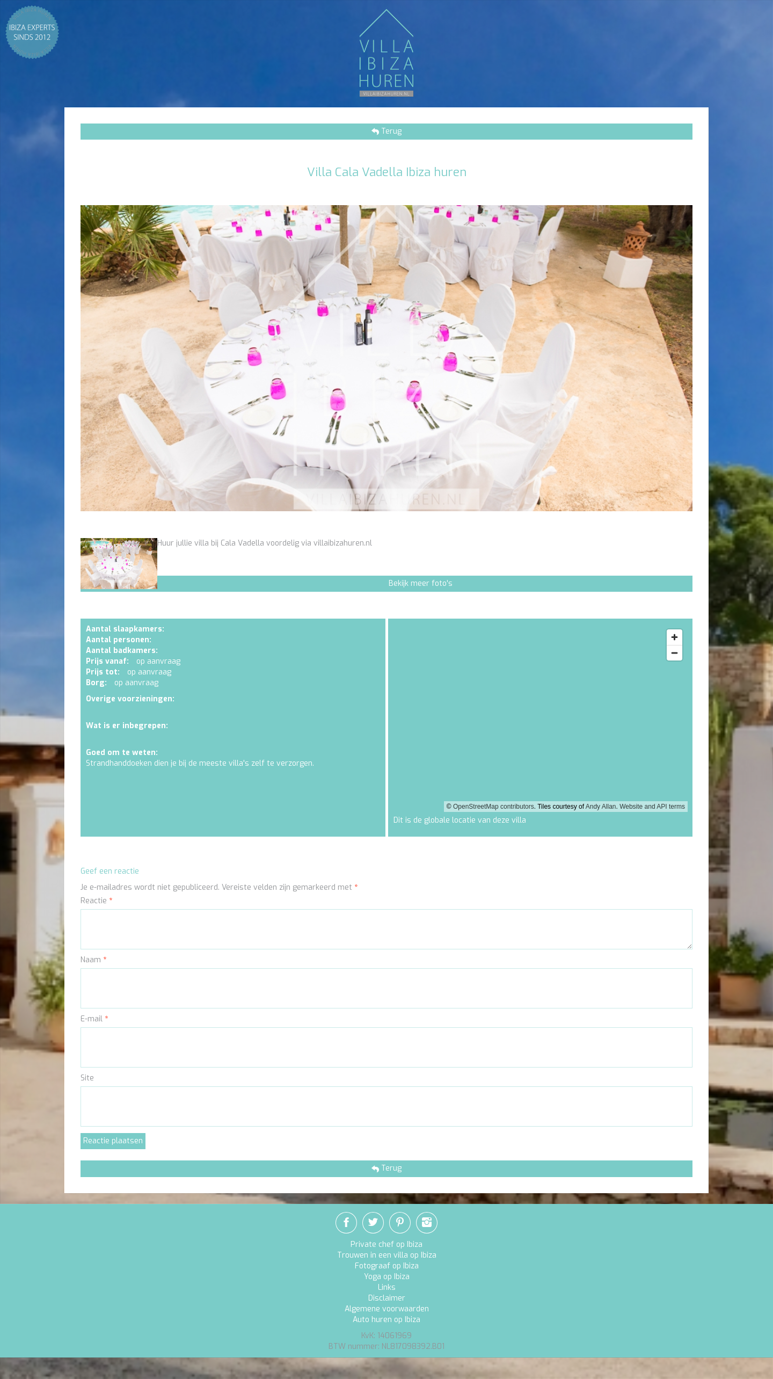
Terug (390, 131)
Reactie (96, 901)
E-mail (94, 1019)
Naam (93, 960)
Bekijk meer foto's (421, 583)
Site (87, 1078)
